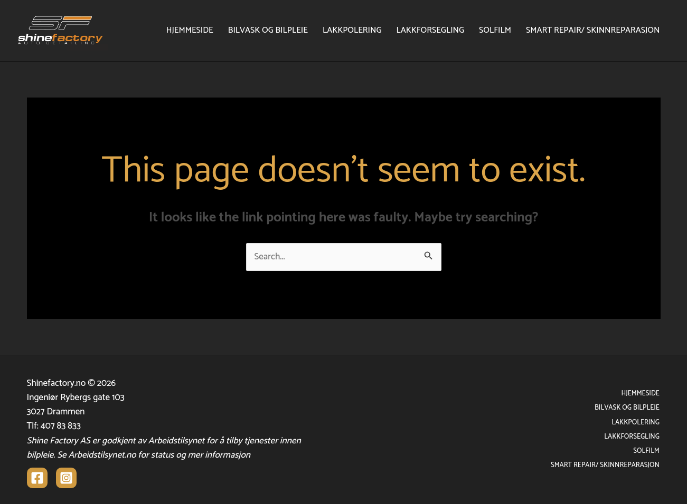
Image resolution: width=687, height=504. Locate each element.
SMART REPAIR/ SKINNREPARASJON (593, 30)
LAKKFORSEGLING (430, 30)
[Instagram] (66, 478)
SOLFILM (495, 30)
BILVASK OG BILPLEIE (268, 30)
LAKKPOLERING (352, 30)
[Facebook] (37, 478)
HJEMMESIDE (189, 30)
